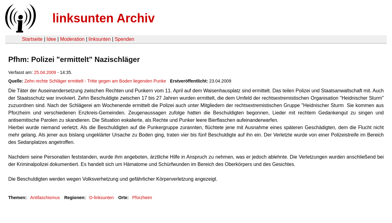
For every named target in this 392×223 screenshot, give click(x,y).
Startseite (32, 39)
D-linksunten (101, 197)
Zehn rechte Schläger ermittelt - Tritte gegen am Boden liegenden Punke (95, 81)
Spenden (124, 39)
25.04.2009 (45, 72)
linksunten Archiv (103, 18)
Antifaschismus (45, 197)
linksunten (100, 39)
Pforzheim (142, 197)
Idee (51, 39)
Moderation (72, 39)
